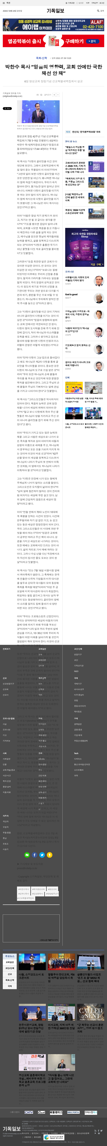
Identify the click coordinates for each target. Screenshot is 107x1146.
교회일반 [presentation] (10, 962)
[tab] (10, 962)
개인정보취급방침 (67, 1133)
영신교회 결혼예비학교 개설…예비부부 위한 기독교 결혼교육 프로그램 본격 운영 (32, 1080)
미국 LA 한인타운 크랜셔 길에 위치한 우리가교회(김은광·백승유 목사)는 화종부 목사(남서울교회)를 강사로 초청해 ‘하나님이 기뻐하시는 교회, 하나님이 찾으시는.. (61, 1092)
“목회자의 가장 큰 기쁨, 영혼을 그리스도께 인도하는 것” (75, 181)
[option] (75, 393)
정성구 (68, 297)
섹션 (6, 3)
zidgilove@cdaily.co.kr (12, 96)
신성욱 (68, 334)
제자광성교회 (39, 889)
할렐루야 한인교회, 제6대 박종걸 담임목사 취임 (61, 978)
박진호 (68, 351)
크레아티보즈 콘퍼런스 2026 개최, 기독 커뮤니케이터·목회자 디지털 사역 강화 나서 (75, 167)
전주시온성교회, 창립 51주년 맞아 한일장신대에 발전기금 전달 (31, 1028)
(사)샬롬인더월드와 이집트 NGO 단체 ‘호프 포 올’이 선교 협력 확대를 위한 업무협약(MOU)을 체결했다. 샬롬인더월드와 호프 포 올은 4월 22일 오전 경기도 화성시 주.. (90, 992)
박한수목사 (24, 889)
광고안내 (34, 1133)
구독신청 (94, 3)
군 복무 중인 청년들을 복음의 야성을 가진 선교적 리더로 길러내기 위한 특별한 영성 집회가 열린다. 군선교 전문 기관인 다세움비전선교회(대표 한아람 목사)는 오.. (90, 1043)
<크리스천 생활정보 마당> (49, 940)
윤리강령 (37, 1137)
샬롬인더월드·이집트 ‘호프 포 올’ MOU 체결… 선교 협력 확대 (89, 978)
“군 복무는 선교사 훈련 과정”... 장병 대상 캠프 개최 (90, 1028)
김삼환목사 (38, 893)
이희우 (68, 284)
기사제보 (54, 1133)
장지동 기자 (15, 93)
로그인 (101, 3)
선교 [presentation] (10, 974)
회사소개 (25, 1133)
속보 (68, 131)
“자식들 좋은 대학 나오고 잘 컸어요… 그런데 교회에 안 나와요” (61, 1079)
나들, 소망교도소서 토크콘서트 (31, 976)
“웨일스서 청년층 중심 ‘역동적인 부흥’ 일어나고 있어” (75, 150)
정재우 (68, 321)
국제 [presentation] (10, 986)
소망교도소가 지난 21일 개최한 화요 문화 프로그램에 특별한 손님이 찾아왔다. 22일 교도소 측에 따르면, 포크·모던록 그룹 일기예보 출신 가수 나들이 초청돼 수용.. (32, 989)
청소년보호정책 (83, 1133)
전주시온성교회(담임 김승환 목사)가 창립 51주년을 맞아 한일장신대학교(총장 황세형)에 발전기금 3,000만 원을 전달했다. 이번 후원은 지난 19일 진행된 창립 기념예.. (32, 1043)
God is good (71, 294)
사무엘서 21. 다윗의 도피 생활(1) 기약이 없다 (77, 279)
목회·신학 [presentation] (9, 980)
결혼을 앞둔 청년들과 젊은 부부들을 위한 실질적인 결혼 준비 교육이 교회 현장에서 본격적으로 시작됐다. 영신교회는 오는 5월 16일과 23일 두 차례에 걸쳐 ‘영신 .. (32, 1096)
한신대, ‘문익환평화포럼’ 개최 (86, 131)
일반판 (81, 3)
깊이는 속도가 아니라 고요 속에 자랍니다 (77, 364)
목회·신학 (41, 58)
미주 (87, 3)
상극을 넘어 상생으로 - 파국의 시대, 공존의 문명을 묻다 (77, 314)
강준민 (68, 368)
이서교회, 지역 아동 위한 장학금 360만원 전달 (61, 1026)
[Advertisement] (84, 109)
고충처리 (27, 1137)
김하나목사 (24, 893)
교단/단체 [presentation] (9, 968)
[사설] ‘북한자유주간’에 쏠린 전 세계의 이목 (74, 197)
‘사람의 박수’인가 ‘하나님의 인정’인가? (77, 330)
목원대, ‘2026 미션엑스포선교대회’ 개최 (75, 212)
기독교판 (71, 3)
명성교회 (53, 889)
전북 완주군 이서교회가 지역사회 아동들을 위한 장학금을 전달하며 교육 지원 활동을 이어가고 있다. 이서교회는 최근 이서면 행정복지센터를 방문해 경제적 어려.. (61, 1039)
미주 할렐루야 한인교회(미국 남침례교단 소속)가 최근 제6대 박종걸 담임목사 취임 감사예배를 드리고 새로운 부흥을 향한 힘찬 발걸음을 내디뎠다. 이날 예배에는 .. (61, 992)
